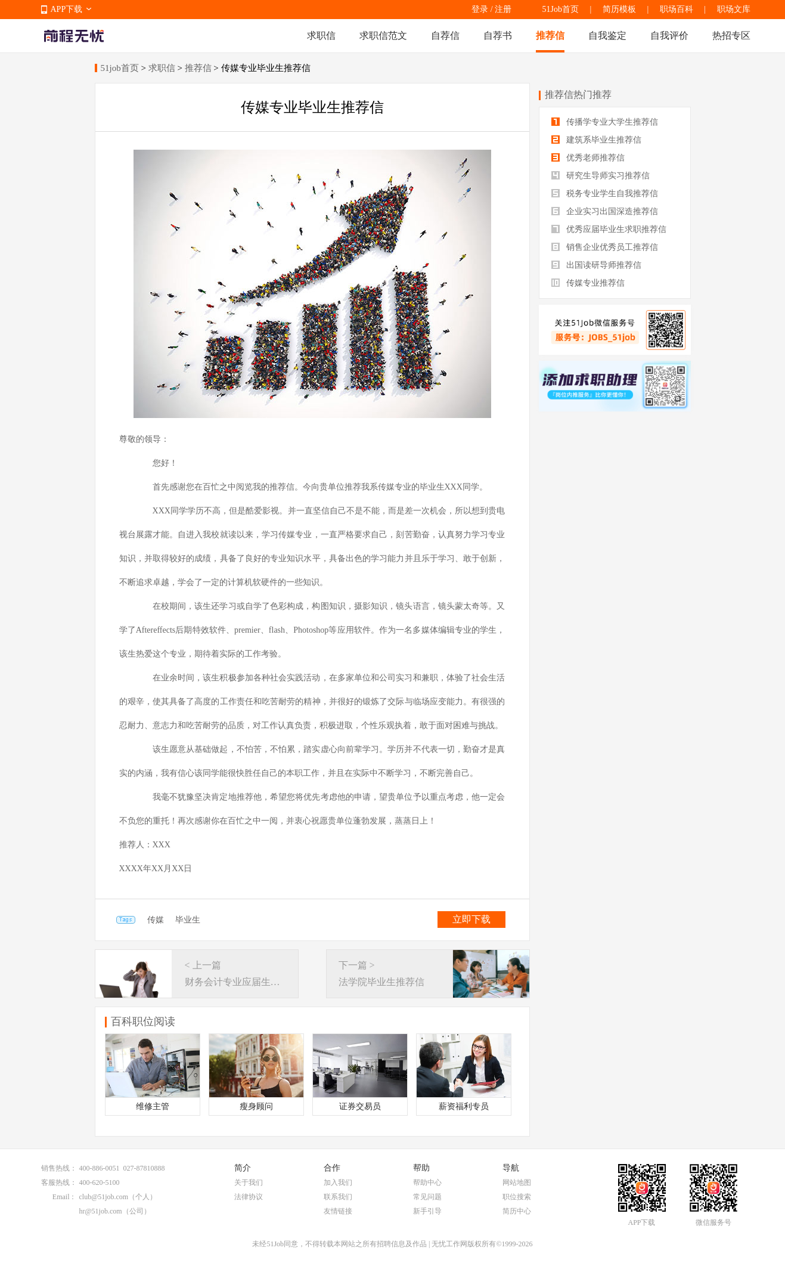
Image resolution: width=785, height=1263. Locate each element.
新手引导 (427, 1211)
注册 (503, 9)
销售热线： (59, 1168)
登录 (479, 9)
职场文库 (733, 9)
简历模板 (619, 9)
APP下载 (67, 9)
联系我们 (338, 1197)
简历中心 (516, 1211)
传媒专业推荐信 (588, 282)
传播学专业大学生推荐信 (605, 121)
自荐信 (445, 35)
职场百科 (676, 9)
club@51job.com (104, 1197)
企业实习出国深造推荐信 (605, 211)
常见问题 (427, 1197)
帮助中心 (427, 1182)
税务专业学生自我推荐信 (605, 193)
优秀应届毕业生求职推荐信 (609, 229)
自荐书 (497, 35)
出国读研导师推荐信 (596, 265)
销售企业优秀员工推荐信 (605, 247)
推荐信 (550, 35)
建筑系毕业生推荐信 (596, 139)
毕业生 (187, 919)
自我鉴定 (607, 35)
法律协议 (248, 1197)
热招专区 (731, 35)
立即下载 (471, 919)
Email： (64, 1197)
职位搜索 (516, 1197)
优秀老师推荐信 (588, 157)
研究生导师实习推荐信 (600, 175)
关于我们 (248, 1182)
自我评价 (669, 35)
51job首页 (120, 68)
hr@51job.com (100, 1211)
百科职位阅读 (143, 1021)
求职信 (321, 35)
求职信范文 (383, 35)
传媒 (155, 919)
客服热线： (59, 1182)
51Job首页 (560, 9)
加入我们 (338, 1182)
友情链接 (338, 1211)
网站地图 (516, 1182)
